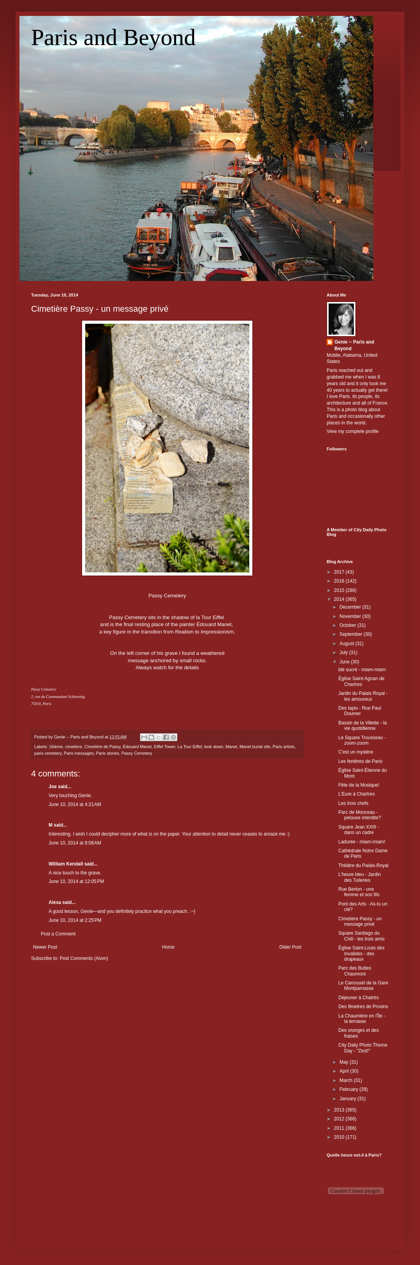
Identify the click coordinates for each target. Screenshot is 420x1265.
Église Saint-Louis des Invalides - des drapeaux (361, 953)
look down (213, 746)
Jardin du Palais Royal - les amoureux (363, 696)
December (351, 607)
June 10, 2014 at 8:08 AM (75, 843)
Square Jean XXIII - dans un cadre (358, 829)
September (352, 634)
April (345, 1071)
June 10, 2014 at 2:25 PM (75, 920)
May (345, 1062)
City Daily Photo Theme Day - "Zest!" (362, 1047)
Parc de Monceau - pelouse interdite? (359, 815)
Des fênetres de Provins (363, 1006)
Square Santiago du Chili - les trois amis (361, 935)
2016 (340, 581)
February (349, 1089)
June (345, 662)
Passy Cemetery (136, 753)
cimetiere (73, 746)
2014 (340, 599)
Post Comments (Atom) (84, 958)
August (347, 643)
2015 (340, 590)
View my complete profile (352, 431)
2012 (340, 1119)
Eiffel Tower (164, 746)
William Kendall (66, 864)
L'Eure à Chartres (356, 794)
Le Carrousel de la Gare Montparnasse (363, 985)
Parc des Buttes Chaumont (354, 970)
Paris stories (107, 753)
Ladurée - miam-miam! (361, 841)
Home (168, 947)
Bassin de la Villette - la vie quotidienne (362, 725)
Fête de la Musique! (358, 785)
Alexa (55, 902)
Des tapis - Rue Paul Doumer (359, 710)
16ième (56, 746)
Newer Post (45, 947)
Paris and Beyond (113, 37)
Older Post (290, 947)
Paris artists (283, 746)
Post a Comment (58, 934)
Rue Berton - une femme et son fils (359, 891)
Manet (231, 746)
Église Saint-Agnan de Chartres (361, 681)
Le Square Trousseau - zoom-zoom (362, 740)
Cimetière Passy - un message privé (99, 309)
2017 (340, 572)
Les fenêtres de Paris (360, 761)
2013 (340, 1110)
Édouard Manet (137, 746)
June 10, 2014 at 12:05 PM (76, 881)
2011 (340, 1128)
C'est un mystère (355, 752)
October (348, 625)
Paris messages (79, 753)
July (344, 652)
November (351, 616)
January (348, 1098)
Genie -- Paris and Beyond (354, 345)
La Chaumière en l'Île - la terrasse (361, 1018)
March (347, 1080)
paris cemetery (47, 753)
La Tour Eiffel (190, 746)
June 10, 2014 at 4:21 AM (75, 804)
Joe (53, 786)
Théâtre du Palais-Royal (363, 865)
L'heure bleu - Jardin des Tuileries (359, 877)
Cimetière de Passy (102, 746)
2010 (340, 1137)
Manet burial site (255, 746)
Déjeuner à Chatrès (358, 997)
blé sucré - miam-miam (362, 669)
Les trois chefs (353, 803)
